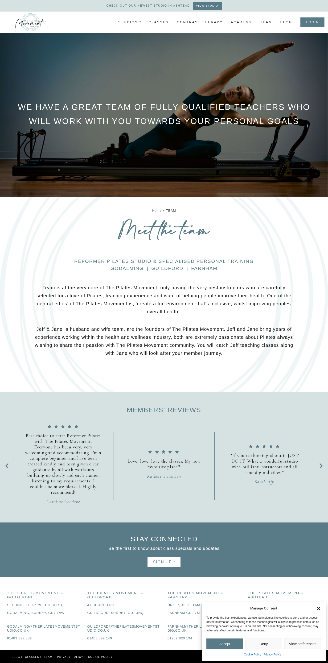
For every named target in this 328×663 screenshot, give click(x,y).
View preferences (302, 644)
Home (157, 210)
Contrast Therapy (200, 22)
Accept (224, 644)
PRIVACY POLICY (70, 657)
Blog (286, 22)
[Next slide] (320, 466)
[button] (318, 608)
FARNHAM (204, 268)
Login (312, 22)
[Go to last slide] (7, 466)
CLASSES (158, 22)
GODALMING (127, 268)
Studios (128, 22)
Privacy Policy (272, 654)
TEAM (266, 22)
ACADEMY (241, 22)
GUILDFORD (167, 268)
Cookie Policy (252, 654)
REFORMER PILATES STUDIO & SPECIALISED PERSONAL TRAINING (164, 261)
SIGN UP (162, 562)
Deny (263, 644)
